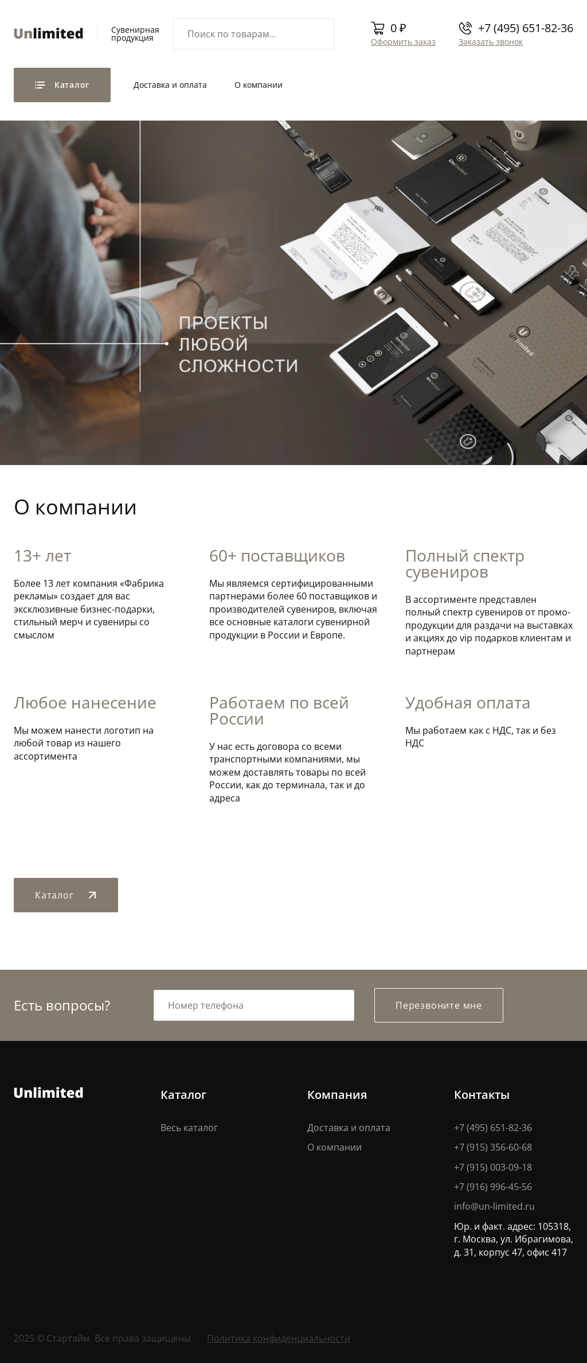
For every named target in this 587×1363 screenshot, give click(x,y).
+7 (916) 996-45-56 (493, 1186)
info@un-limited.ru (494, 1206)
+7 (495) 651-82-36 (525, 28)
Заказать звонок (491, 41)
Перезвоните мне (439, 1005)
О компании (258, 84)
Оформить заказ (403, 41)
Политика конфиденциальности (278, 1338)
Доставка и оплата (170, 84)
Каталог (66, 895)
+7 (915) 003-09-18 (493, 1167)
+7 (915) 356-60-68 (493, 1147)
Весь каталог (189, 1127)
